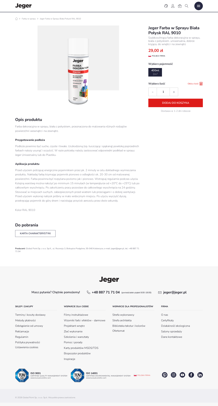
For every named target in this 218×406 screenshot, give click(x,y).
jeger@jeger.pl (174, 292)
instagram (173, 375)
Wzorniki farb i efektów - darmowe (84, 320)
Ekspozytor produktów (77, 353)
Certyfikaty (167, 320)
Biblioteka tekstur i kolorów (128, 326)
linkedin (200, 375)
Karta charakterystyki (35, 233)
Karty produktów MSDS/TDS (81, 348)
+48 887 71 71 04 (121, 292)
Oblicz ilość (195, 83)
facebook (191, 375)
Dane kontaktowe (171, 337)
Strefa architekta (121, 320)
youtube (182, 375)
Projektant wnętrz (74, 326)
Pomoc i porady (73, 342)
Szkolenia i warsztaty (76, 337)
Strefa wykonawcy (123, 315)
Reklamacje (22, 331)
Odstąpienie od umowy (29, 326)
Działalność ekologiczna (175, 326)
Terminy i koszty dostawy (30, 315)
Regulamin (21, 337)
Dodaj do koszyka (175, 103)
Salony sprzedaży (171, 331)
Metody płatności (25, 320)
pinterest (164, 375)
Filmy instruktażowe (76, 315)
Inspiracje (69, 359)
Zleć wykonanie (73, 331)
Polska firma (143, 375)
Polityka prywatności (27, 342)
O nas (164, 315)
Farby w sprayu (29, 18)
